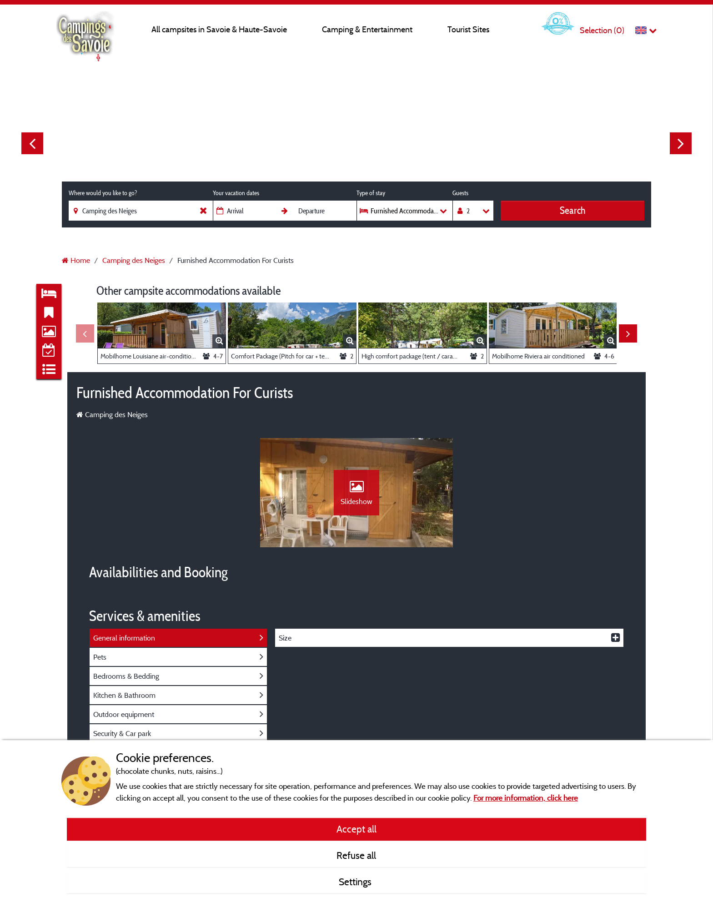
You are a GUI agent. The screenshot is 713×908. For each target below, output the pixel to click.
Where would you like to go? (103, 193)
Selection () (602, 30)
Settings (356, 882)
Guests (460, 193)
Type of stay (370, 193)
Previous (32, 143)
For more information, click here (525, 797)
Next (681, 143)
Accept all (356, 829)
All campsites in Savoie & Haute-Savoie (219, 29)
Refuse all (356, 855)
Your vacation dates (236, 193)
